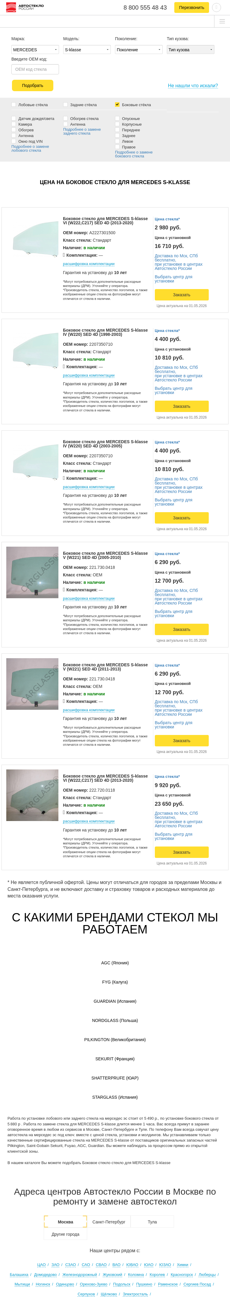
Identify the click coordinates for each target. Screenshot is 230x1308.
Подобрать (32, 85)
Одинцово (65, 1284)
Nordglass (115, 1020)
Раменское (168, 1284)
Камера (21, 124)
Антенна (22, 135)
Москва (65, 1222)
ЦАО (41, 1264)
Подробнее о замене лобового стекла (30, 148)
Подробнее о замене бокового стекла (134, 154)
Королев (157, 1274)
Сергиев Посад (197, 1284)
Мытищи (22, 1284)
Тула (152, 1222)
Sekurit (114, 1058)
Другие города (65, 1234)
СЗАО (70, 1264)
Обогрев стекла (81, 118)
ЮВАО (132, 1264)
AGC (115, 962)
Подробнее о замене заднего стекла (82, 131)
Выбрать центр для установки (174, 278)
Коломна (136, 1274)
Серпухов (86, 1294)
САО (86, 1264)
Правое (125, 147)
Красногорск (182, 1274)
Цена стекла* (167, 219)
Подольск (121, 1284)
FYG (115, 982)
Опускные (127, 118)
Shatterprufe (114, 1078)
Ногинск (43, 1284)
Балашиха (19, 1274)
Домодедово (45, 1274)
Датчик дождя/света (32, 118)
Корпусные (128, 124)
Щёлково (109, 1294)
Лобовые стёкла (29, 104)
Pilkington (115, 1039)
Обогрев (22, 129)
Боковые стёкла (133, 104)
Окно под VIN (27, 141)
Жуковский (112, 1274)
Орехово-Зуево (94, 1284)
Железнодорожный (80, 1274)
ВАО (117, 1264)
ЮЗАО (165, 1264)
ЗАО (55, 1264)
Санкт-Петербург (109, 1222)
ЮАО (148, 1264)
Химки (182, 1264)
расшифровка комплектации (88, 263)
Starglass (115, 1097)
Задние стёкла (80, 104)
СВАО (101, 1264)
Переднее (127, 129)
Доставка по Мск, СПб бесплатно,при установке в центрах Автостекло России (179, 262)
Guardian (115, 1001)
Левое (124, 141)
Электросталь (135, 1294)
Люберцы (207, 1274)
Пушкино (144, 1284)
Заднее (125, 135)
